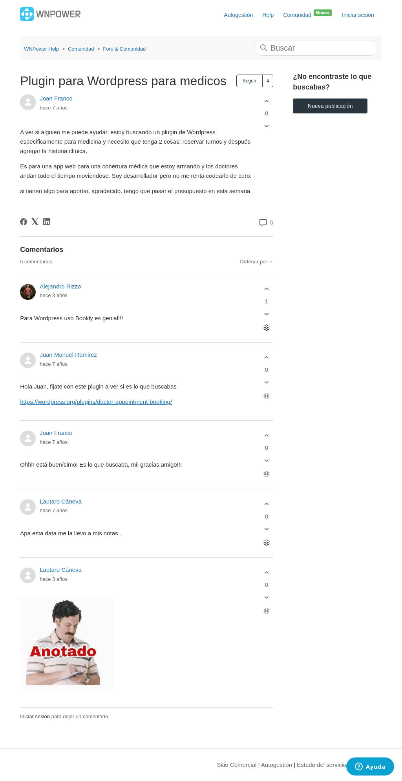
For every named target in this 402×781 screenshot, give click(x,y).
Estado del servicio (321, 764)
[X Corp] (34, 221)
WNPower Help (41, 49)
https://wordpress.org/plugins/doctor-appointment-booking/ (96, 401)
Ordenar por (257, 262)
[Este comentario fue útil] (266, 289)
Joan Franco (56, 98)
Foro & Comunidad (124, 49)
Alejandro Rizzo (60, 286)
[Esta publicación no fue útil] (266, 126)
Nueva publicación (330, 106)
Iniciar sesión (35, 716)
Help (268, 15)
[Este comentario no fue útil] (266, 314)
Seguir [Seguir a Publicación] (249, 81)
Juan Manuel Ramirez (68, 354)
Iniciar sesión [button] (358, 15)
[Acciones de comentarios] (266, 327)
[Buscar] (316, 48)
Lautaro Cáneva (61, 501)
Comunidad (308, 13)
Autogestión (238, 15)
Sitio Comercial (237, 764)
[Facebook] (23, 221)
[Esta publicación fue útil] (266, 101)
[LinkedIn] (46, 221)
